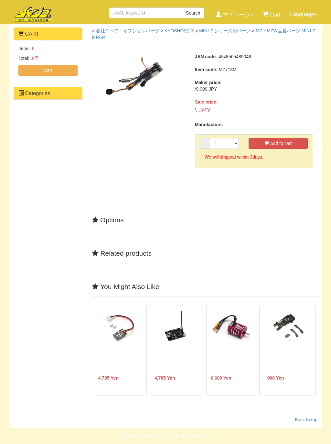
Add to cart (278, 143)
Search (193, 13)
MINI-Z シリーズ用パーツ (225, 30)
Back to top (306, 419)
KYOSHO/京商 (179, 30)
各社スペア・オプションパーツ (127, 30)
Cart (48, 70)
